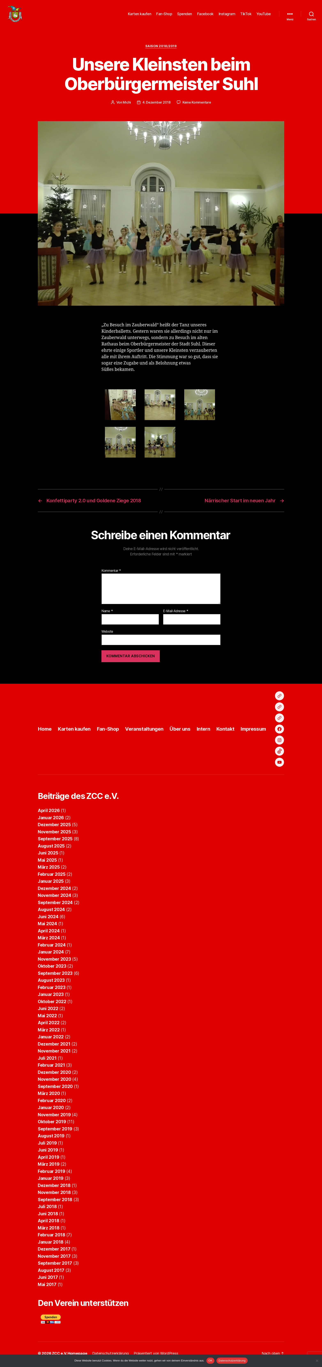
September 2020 (55, 1088)
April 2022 (48, 1024)
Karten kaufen (139, 15)
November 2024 (54, 897)
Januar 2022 (51, 1038)
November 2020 (54, 1081)
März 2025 (49, 869)
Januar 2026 (51, 819)
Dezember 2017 (54, 1251)
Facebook (205, 15)
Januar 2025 (51, 883)
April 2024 (49, 932)
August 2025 (51, 848)
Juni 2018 (48, 1215)
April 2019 (48, 1159)
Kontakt (225, 731)
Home (45, 731)
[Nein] (317, 1361)
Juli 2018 (47, 1208)
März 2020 (49, 1095)
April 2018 (48, 1222)
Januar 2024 (51, 954)
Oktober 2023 (52, 968)
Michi (127, 104)
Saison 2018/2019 (161, 48)
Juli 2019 (47, 1145)
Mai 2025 (47, 862)
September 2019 (55, 1130)
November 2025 (54, 833)
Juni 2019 (48, 1152)
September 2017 (55, 1265)
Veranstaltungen (144, 731)
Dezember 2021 (54, 1046)
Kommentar (111, 573)
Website (107, 633)
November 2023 (54, 961)
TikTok (245, 15)
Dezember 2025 (54, 826)
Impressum (253, 731)
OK (210, 1360)
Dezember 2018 (54, 1187)
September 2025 (55, 840)
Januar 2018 (50, 1244)
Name (107, 613)
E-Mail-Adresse (175, 613)
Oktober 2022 (52, 1003)
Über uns (179, 731)
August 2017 (51, 1272)
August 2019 (51, 1137)
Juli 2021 (47, 1060)
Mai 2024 (47, 925)
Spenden (184, 15)
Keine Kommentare (197, 104)
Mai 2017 (47, 1286)
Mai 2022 (47, 1017)
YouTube (263, 15)
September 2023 (55, 975)
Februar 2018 (51, 1236)
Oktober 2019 (52, 1123)
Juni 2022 (48, 1010)
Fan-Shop (164, 15)
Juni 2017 (48, 1279)
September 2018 (55, 1201)
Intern (203, 731)
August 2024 (51, 911)
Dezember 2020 (54, 1074)
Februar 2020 (52, 1102)
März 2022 (49, 1031)
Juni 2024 (48, 918)
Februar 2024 (52, 947)
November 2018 (54, 1194)
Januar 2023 (51, 996)
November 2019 (54, 1116)
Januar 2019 (50, 1180)
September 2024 (55, 904)
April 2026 (49, 812)
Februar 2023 (52, 989)
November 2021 (54, 1053)
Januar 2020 (51, 1109)
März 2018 (49, 1230)
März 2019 (49, 1166)
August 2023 (51, 982)
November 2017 (54, 1258)
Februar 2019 (51, 1173)
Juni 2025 (48, 855)
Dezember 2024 (54, 890)
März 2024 (49, 939)
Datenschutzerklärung (231, 1360)
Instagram (227, 15)
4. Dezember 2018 (157, 104)
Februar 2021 (51, 1067)
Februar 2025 (52, 876)
